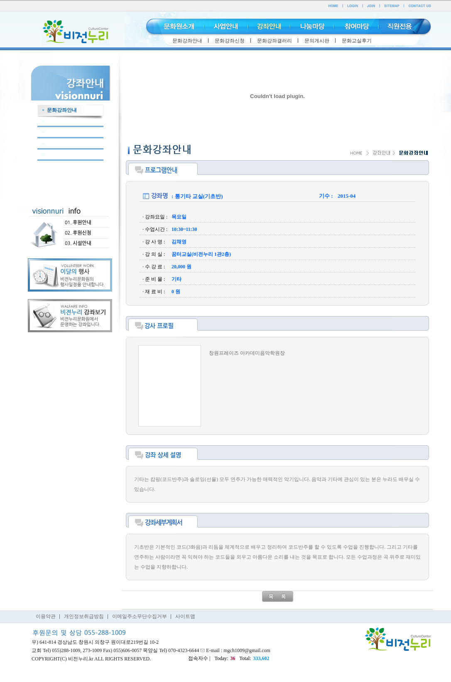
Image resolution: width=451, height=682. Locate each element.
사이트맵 (185, 616)
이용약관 (46, 616)
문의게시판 (316, 41)
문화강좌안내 (187, 41)
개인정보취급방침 (84, 616)
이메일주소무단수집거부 (139, 616)
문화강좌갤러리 (274, 41)
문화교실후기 (357, 41)
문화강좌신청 (230, 41)
